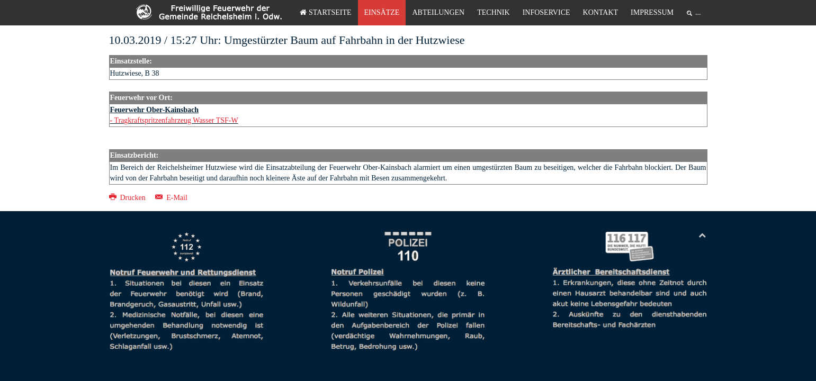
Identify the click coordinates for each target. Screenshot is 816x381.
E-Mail (171, 198)
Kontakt (600, 12)
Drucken (128, 198)
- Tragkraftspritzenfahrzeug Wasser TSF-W (174, 120)
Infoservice (546, 12)
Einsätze (382, 12)
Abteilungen (438, 12)
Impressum (652, 12)
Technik (493, 12)
